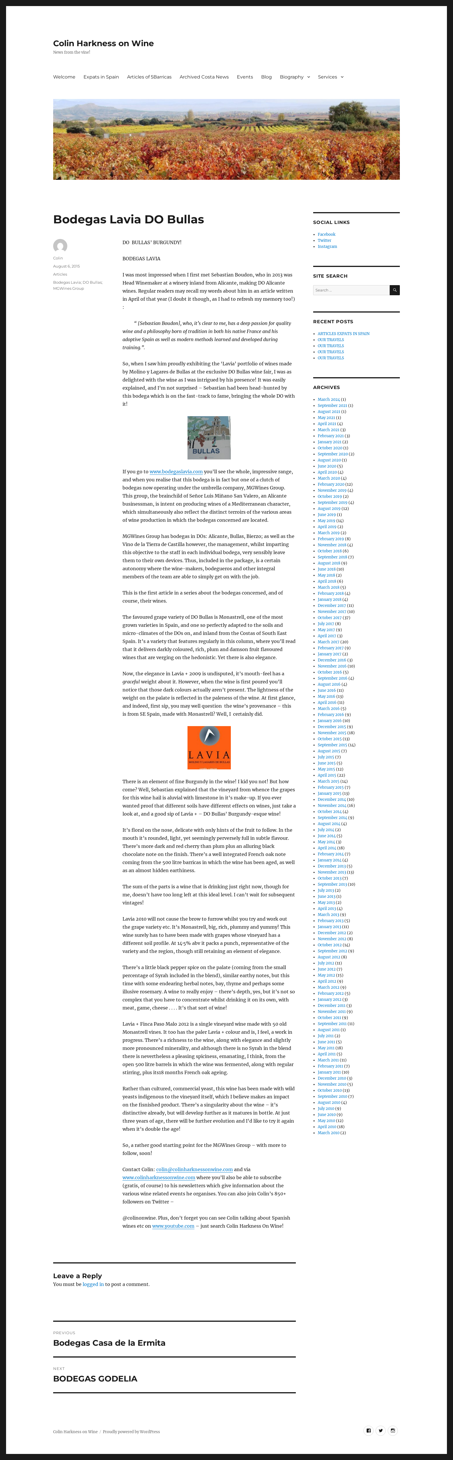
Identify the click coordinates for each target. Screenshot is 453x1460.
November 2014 (332, 805)
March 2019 (329, 532)
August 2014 (329, 823)
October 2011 (329, 1017)
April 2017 (327, 635)
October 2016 (330, 672)
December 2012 (332, 932)
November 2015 (332, 732)
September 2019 (333, 502)
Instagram (327, 246)
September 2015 (332, 745)
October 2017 (330, 617)
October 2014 (330, 811)
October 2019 (330, 496)
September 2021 (332, 405)
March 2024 (329, 399)
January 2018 (329, 599)
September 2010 (332, 1096)
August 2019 (329, 508)
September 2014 (332, 817)
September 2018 (332, 557)
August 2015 (329, 751)
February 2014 (331, 854)
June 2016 (327, 690)
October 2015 (330, 738)
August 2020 (329, 460)
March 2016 (329, 708)
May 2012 (326, 975)
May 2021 (326, 417)
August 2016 (329, 684)
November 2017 (332, 611)
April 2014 (327, 848)
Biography (292, 77)
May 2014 (326, 842)
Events (245, 77)
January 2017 (329, 654)
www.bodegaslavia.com (176, 471)
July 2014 (326, 829)
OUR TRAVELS (331, 339)
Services (327, 77)
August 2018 (329, 563)
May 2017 (326, 629)
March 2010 (328, 1132)
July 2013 (326, 890)
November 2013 (332, 872)
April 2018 (327, 581)
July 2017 (326, 623)
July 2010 (326, 1108)
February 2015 (331, 787)
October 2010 (330, 1090)
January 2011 (329, 1072)
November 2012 (332, 938)
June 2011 (326, 1042)
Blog (266, 77)
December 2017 (332, 605)
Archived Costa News (204, 77)
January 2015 (329, 793)
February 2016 (331, 714)
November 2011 (332, 1011)
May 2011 (326, 1048)
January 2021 (329, 442)
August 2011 (329, 1029)
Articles (60, 274)
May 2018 (326, 575)
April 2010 (327, 1126)
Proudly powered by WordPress (131, 1431)
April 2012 (327, 981)
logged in (93, 1284)
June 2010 (327, 1114)
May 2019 (326, 520)
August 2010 (329, 1102)
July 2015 (326, 757)
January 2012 (329, 999)
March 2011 (328, 1060)
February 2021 (331, 435)
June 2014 (327, 835)
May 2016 (326, 696)
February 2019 (331, 538)
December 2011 (332, 1005)
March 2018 (328, 587)
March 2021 (328, 429)
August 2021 (329, 411)
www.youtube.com (173, 1226)
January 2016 (330, 720)
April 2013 (327, 908)
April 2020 (327, 472)
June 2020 (327, 466)
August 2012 (329, 957)
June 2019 (327, 514)
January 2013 (329, 926)
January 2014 (329, 860)
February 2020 (331, 484)
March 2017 (328, 642)
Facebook (326, 234)
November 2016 (332, 666)
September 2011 (332, 1023)
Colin (58, 258)
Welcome (64, 77)
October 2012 (330, 945)
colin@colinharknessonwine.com (194, 1169)
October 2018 (330, 551)
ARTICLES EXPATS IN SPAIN (344, 333)
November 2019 (332, 490)
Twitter (324, 240)
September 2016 (333, 678)
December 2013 (332, 866)
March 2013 (328, 914)
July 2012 (326, 963)
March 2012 (328, 987)
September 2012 (332, 951)
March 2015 (328, 781)
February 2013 (331, 920)
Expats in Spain (101, 77)
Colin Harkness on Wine (103, 43)
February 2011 (330, 1066)
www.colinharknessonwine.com (158, 1177)
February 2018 (331, 593)
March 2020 (329, 478)
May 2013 (326, 902)
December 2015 (332, 726)
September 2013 (332, 884)
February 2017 (331, 648)
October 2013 (329, 878)
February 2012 (331, 993)
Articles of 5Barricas (149, 77)
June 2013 (326, 896)
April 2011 (327, 1054)
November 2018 (332, 545)
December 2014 (332, 799)
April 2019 (327, 526)
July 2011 (326, 1035)
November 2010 (332, 1084)
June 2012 (327, 969)
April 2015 (327, 775)
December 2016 (332, 660)
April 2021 (327, 423)
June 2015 (327, 763)
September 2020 (333, 454)
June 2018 (327, 569)
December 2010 (332, 1078)
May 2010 (326, 1120)
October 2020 (330, 448)
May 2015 (326, 769)
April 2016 (327, 702)
